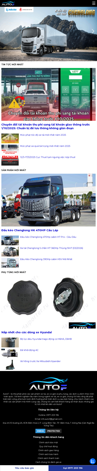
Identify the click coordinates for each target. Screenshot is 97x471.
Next (92, 31)
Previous (5, 31)
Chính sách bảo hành (48, 454)
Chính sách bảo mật (48, 442)
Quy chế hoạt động (48, 446)
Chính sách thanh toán (48, 458)
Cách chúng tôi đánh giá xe (48, 462)
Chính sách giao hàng (48, 450)
